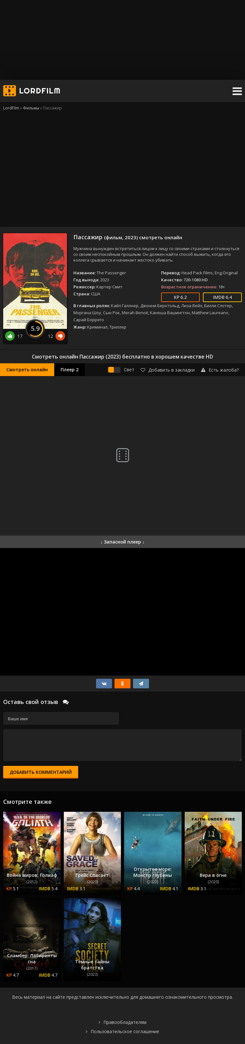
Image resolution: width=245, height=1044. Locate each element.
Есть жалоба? (220, 370)
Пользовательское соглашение (125, 1031)
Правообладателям (124, 1022)
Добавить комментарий (41, 772)
